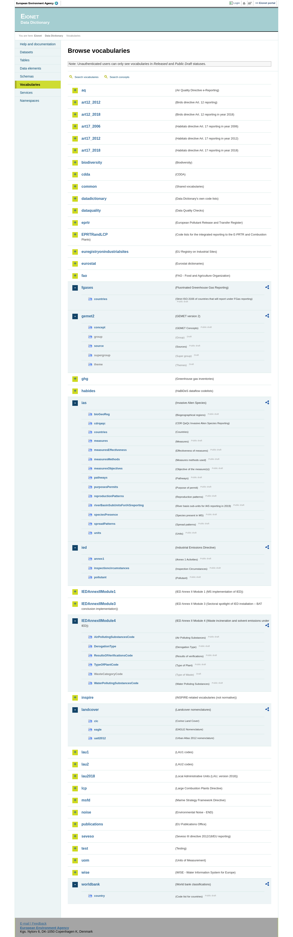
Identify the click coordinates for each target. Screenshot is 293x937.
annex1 (99, 558)
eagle (98, 729)
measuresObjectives (108, 468)
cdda (85, 174)
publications (92, 824)
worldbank (90, 884)
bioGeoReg (102, 414)
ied (84, 547)
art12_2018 (90, 114)
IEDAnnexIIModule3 (98, 604)
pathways (100, 477)
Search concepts (119, 77)
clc (96, 721)
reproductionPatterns (109, 496)
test (84, 848)
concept (99, 327)
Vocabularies (30, 84)
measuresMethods (107, 459)
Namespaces (29, 100)
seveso (87, 836)
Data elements (30, 68)
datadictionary (93, 199)
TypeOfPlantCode (106, 664)
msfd (85, 800)
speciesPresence (106, 514)
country (99, 895)
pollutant (100, 577)
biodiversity (91, 162)
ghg (84, 379)
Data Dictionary (54, 35)
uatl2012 (100, 738)
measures (101, 440)
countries (100, 299)
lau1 (85, 752)
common (89, 186)
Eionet (38, 35)
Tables (25, 60)
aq (83, 90)
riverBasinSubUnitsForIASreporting (119, 505)
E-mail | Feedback (33, 923)
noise (86, 812)
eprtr (85, 223)
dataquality (91, 210)
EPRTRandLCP (94, 234)
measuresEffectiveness (110, 450)
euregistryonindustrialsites (104, 252)
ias (84, 403)
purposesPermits (106, 487)
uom (85, 860)
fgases (87, 287)
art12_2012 (90, 102)
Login (236, 3)
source (99, 346)
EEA (38, 3)
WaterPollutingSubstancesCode (116, 683)
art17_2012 (90, 138)
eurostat (88, 263)
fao (84, 276)
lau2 (85, 764)
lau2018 (88, 776)
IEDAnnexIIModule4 (98, 621)
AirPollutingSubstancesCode (114, 637)
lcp (84, 788)
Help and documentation (38, 44)
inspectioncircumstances (111, 568)
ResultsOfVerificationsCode (113, 655)
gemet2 (87, 316)
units (97, 533)
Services (26, 92)
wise (85, 872)
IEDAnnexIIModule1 (98, 592)
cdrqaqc (100, 423)
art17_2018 (90, 150)
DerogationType (105, 646)
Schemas (27, 76)
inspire (87, 697)
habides (88, 391)
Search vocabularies (86, 77)
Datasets (26, 52)
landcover (90, 710)
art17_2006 (90, 126)
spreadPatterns (104, 523)
